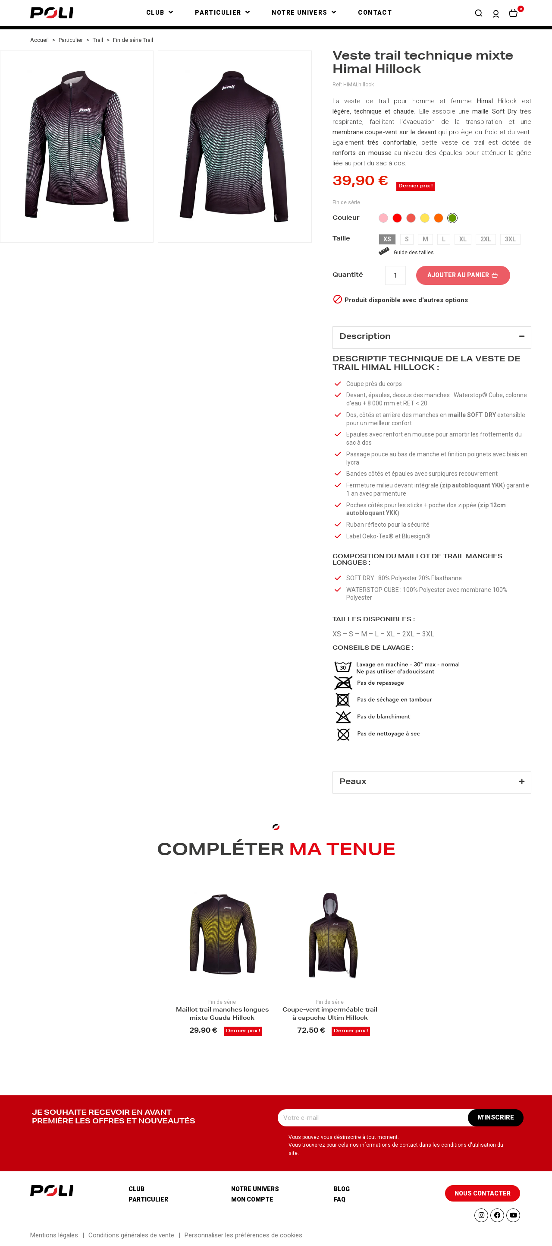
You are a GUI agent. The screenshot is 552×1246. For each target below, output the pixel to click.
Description (365, 337)
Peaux (353, 782)
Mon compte (252, 1199)
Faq (339, 1199)
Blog (342, 1189)
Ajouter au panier (463, 275)
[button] (478, 13)
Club (136, 1189)
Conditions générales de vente (131, 1235)
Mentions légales (54, 1235)
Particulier (148, 1199)
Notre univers (255, 1189)
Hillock (507, 101)
